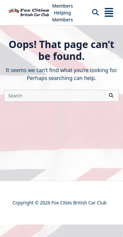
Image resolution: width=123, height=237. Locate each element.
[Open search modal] (95, 13)
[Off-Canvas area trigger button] (109, 12)
